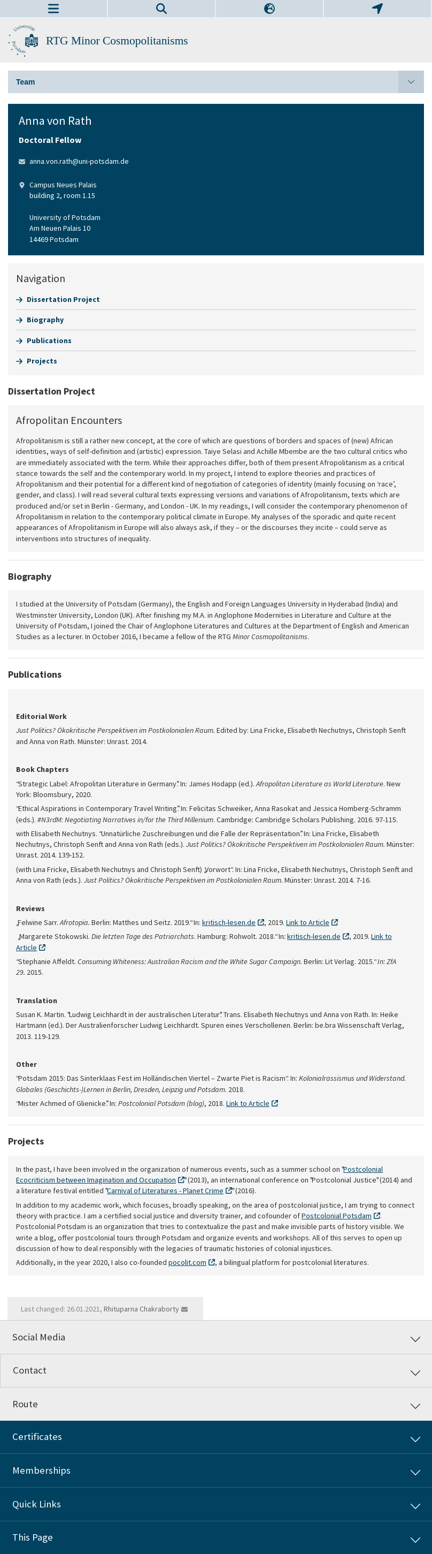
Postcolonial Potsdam (337, 1216)
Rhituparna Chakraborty (141, 1309)
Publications (49, 340)
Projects (42, 361)
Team (220, 82)
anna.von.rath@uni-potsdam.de (79, 161)
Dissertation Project (63, 299)
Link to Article (307, 922)
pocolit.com (187, 1262)
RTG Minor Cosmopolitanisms (117, 40)
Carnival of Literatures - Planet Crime (165, 1190)
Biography (45, 319)
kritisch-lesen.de (229, 922)
